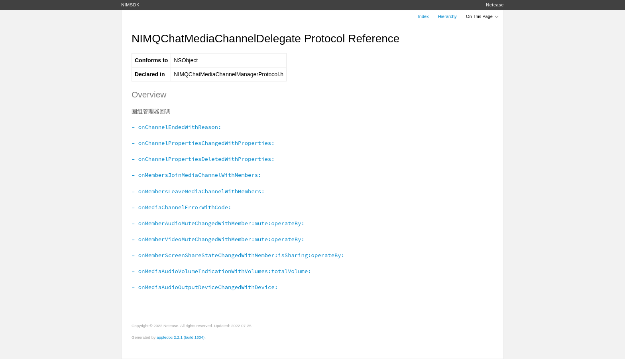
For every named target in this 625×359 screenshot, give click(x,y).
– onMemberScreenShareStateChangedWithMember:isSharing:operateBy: (238, 255)
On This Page (482, 16)
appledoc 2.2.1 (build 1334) (180, 337)
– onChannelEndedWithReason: (176, 127)
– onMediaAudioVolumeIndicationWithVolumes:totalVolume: (221, 271)
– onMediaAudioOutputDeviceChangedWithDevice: (205, 287)
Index (423, 16)
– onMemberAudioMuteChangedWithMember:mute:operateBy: (218, 223)
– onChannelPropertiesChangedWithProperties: (203, 143)
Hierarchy (447, 16)
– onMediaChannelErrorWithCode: (181, 207)
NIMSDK (130, 4)
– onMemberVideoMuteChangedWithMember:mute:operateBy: (218, 239)
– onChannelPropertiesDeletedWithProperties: (203, 159)
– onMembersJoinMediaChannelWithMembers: (196, 175)
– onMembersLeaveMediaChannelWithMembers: (198, 191)
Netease (495, 4)
